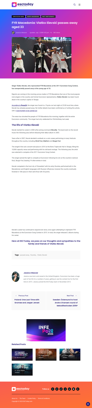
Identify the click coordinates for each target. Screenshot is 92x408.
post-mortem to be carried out (26, 111)
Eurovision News (18, 16)
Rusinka (33, 255)
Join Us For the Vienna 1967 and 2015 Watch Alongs (69, 351)
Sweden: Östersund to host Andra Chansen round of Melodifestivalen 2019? (65, 302)
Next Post (72, 296)
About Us (14, 398)
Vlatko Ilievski (42, 255)
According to (19, 105)
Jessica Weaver (31, 273)
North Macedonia (33, 16)
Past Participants (48, 16)
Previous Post (21, 296)
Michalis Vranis (21, 357)
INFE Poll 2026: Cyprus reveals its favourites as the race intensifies (21, 354)
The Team (22, 398)
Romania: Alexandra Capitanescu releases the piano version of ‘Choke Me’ (22, 368)
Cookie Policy (32, 398)
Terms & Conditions (44, 398)
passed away (24, 255)
